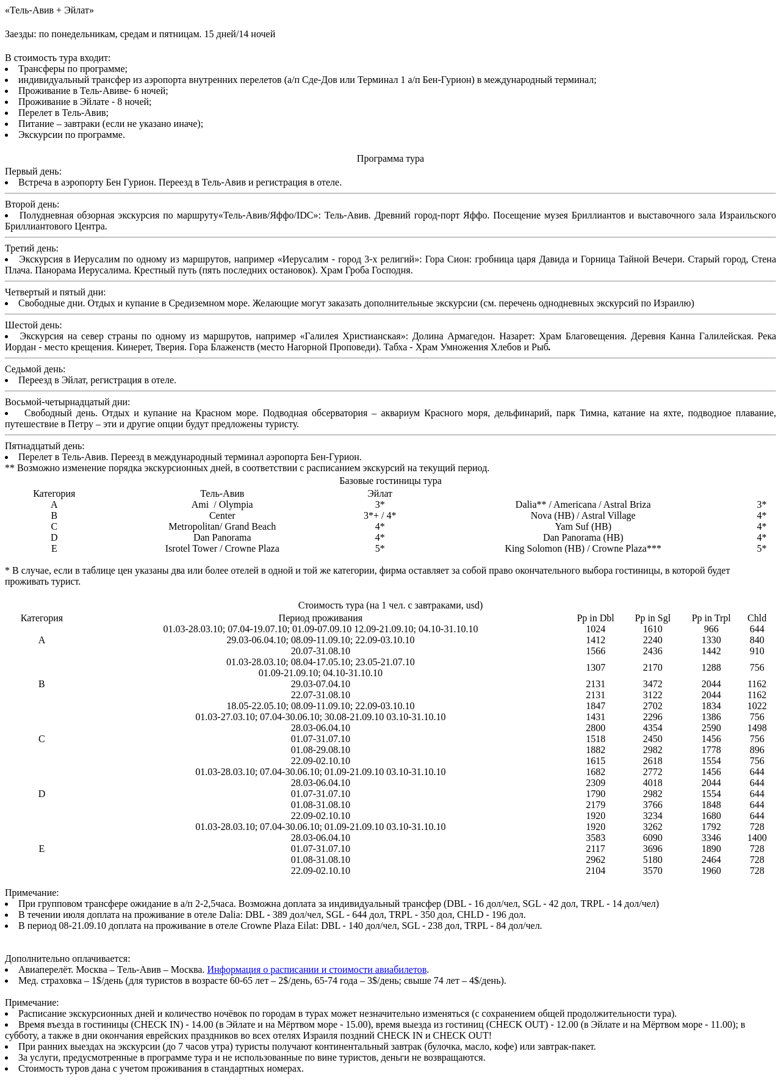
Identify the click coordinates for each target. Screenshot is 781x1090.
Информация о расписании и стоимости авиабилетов (316, 969)
